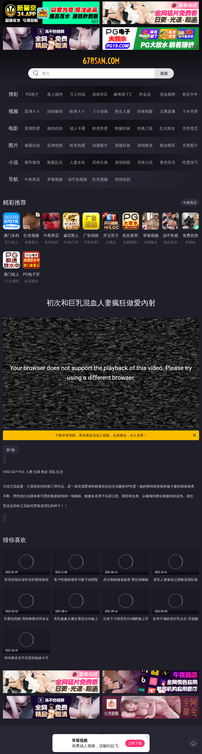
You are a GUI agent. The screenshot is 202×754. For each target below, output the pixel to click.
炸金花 (145, 94)
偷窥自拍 (32, 145)
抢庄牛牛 (190, 94)
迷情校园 (122, 162)
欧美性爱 (100, 128)
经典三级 (145, 128)
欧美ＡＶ (77, 111)
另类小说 (145, 162)
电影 (13, 128)
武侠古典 (100, 162)
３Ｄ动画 (100, 111)
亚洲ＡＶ (32, 111)
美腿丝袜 (122, 145)
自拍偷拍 (55, 111)
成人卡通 (77, 128)
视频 (13, 111)
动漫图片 (100, 145)
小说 (13, 162)
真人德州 (55, 94)
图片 (13, 145)
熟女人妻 (122, 111)
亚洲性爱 (32, 128)
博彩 (13, 94)
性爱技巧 (190, 162)
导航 (13, 179)
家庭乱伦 (55, 162)
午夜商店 (32, 179)
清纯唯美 (145, 145)
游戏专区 (100, 94)
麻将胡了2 (122, 94)
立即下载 (135, 743)
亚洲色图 (55, 145)
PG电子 (32, 94)
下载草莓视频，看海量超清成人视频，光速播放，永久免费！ (126, 435)
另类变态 (190, 128)
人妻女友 (77, 162)
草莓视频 (55, 179)
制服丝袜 (122, 128)
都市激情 (32, 162)
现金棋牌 (167, 94)
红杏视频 (100, 179)
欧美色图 (77, 145)
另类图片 (190, 145)
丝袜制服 (145, 111)
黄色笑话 (167, 162)
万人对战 (77, 94)
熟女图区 (167, 145)
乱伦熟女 (167, 128)
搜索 (164, 73)
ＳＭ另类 (190, 111)
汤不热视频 (77, 179)
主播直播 (167, 111)
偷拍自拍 (55, 128)
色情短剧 (122, 179)
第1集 (10, 449)
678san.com (101, 61)
